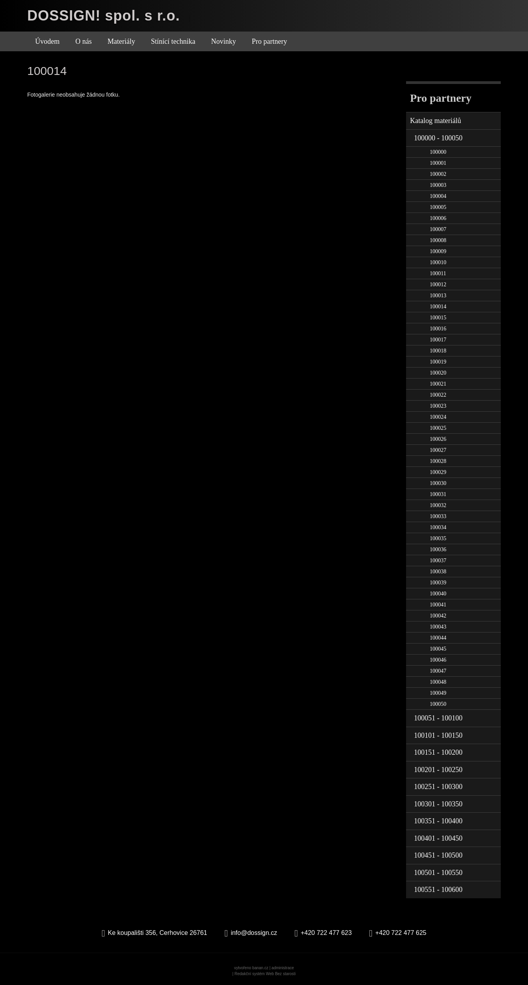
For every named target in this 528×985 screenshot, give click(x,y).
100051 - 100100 (438, 718)
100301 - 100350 (438, 804)
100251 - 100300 (438, 787)
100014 (438, 307)
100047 (438, 671)
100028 (438, 461)
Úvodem (47, 41)
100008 (438, 240)
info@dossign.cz (254, 932)
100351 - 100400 (438, 821)
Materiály (121, 41)
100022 (438, 395)
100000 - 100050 (438, 138)
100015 (438, 318)
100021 (438, 384)
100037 (438, 560)
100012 (438, 284)
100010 (438, 262)
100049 (438, 693)
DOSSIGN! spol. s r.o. (103, 15)
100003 (438, 185)
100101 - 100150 (438, 735)
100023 (438, 406)
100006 (438, 218)
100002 (438, 174)
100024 (438, 417)
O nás (83, 41)
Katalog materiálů (435, 121)
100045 (438, 649)
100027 (438, 450)
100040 (438, 594)
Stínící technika (173, 41)
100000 (438, 152)
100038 (438, 572)
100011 (438, 273)
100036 (438, 549)
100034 (438, 527)
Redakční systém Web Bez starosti (265, 974)
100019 (438, 362)
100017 (438, 340)
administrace (282, 968)
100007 (438, 229)
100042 (438, 616)
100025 (438, 428)
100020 (438, 373)
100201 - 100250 (438, 770)
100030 (438, 483)
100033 (438, 516)
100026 (438, 439)
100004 (438, 196)
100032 (438, 505)
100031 (438, 494)
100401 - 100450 (438, 838)
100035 (438, 538)
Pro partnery (269, 41)
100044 (438, 638)
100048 (438, 682)
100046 (438, 660)
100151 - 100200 (438, 752)
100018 (438, 351)
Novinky (223, 41)
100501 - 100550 (438, 873)
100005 (438, 207)
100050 (438, 704)
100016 (438, 329)
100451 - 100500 (438, 855)
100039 (438, 583)
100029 (438, 472)
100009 (438, 251)
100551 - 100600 (438, 890)
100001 (438, 163)
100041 (438, 605)
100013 (438, 295)
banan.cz (260, 968)
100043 (438, 627)
